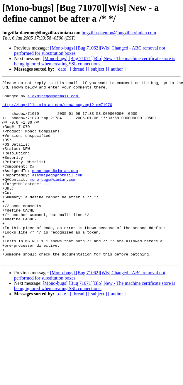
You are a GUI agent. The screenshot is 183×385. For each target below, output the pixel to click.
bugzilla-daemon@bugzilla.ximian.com (119, 32)
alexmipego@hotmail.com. (54, 99)
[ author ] (117, 69)
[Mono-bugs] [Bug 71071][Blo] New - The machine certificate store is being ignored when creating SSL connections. (94, 61)
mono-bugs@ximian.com (55, 189)
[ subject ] (97, 69)
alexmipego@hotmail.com (57, 194)
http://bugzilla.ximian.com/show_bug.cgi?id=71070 (57, 110)
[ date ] (62, 69)
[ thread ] (78, 69)
